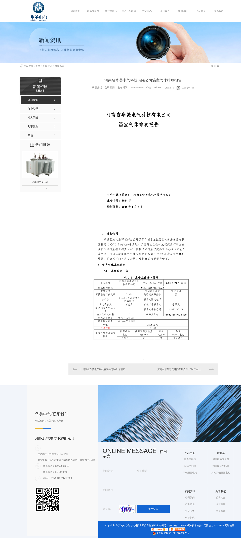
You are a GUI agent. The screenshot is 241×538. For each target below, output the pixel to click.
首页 (37, 66)
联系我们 (218, 11)
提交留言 (153, 509)
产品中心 (147, 11)
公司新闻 (59, 66)
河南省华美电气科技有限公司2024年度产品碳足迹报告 (106, 369)
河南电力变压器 (40, 182)
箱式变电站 (111, 11)
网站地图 (229, 525)
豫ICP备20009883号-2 (180, 525)
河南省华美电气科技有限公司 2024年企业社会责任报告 (185, 369)
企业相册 (220, 504)
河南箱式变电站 (221, 466)
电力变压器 (93, 11)
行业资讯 (190, 504)
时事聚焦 (190, 517)
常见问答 (190, 511)
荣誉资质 (220, 511)
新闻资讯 (182, 11)
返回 (215, 66)
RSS (221, 525)
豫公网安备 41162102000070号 (169, 533)
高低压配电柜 (129, 11)
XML (216, 525)
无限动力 (208, 525)
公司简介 (200, 11)
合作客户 (165, 11)
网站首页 (75, 11)
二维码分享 (188, 87)
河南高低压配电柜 (220, 472)
